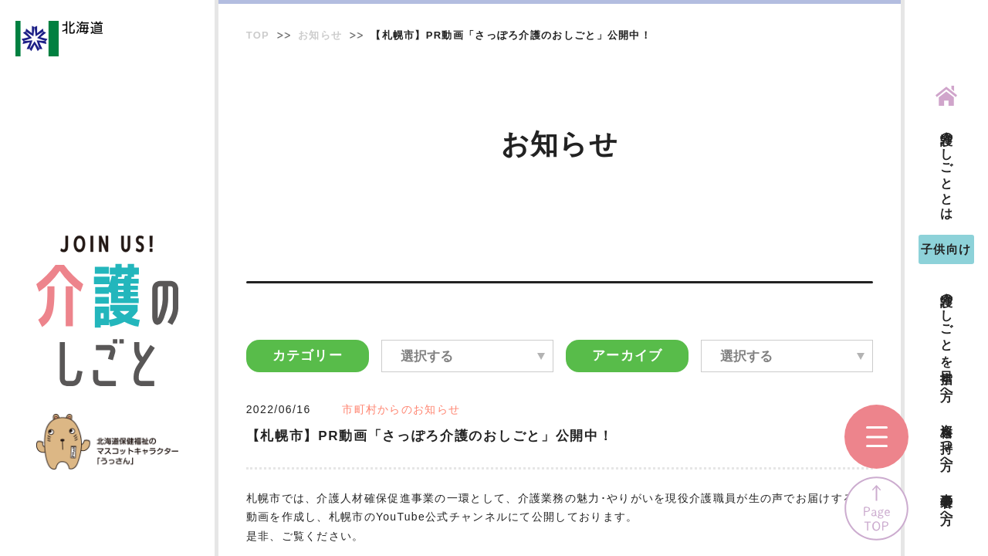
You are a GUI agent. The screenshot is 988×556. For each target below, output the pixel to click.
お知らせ (320, 35)
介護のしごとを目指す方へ (946, 339)
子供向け (946, 249)
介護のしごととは (946, 168)
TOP (257, 35)
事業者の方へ (946, 502)
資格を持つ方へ (946, 440)
